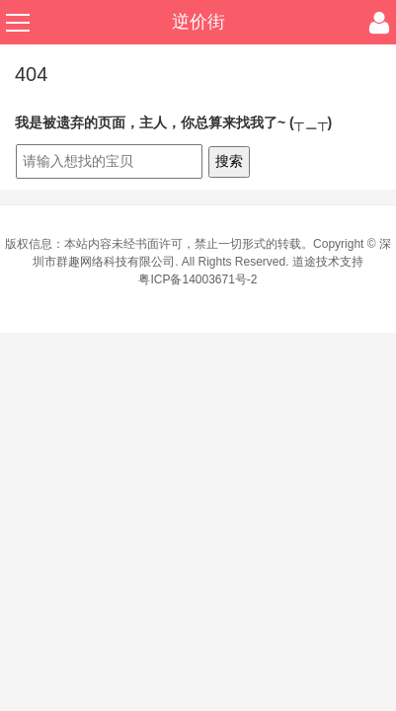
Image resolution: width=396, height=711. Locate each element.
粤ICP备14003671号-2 (197, 279)
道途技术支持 (327, 262)
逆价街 (198, 22)
